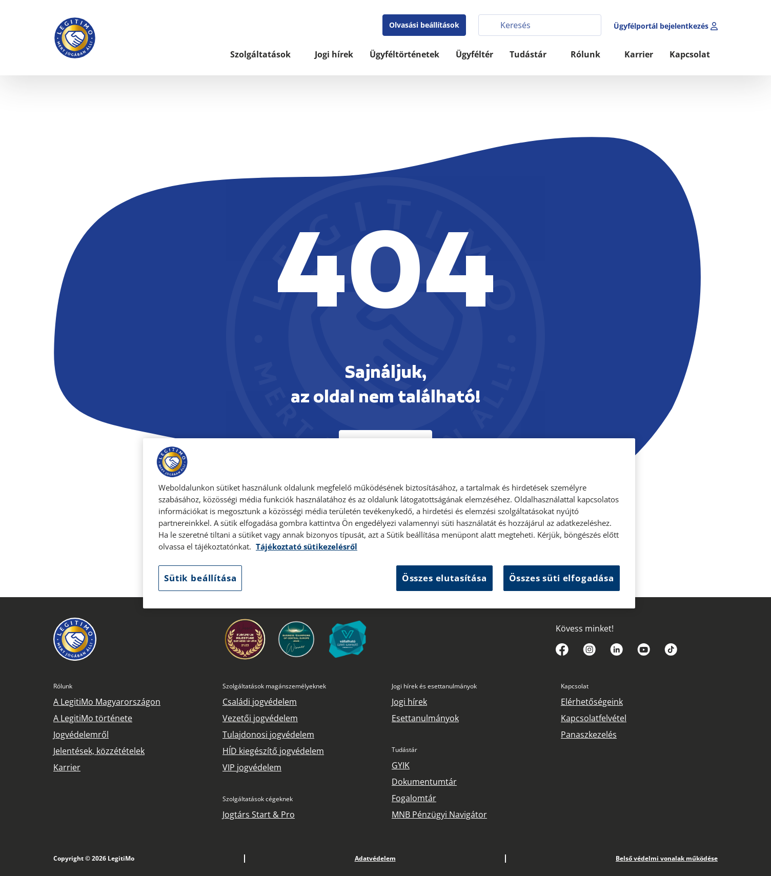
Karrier (638, 54)
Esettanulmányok (425, 718)
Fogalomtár (414, 798)
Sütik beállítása (200, 578)
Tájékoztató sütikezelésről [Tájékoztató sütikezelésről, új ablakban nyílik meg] (306, 546)
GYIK (401, 765)
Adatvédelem (375, 858)
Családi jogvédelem (259, 701)
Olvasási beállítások (424, 25)
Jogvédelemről (81, 734)
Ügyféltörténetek (404, 54)
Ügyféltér (474, 54)
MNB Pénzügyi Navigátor (439, 814)
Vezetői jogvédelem (260, 718)
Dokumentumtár (424, 781)
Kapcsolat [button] (690, 54)
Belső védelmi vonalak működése (667, 858)
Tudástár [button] (529, 54)
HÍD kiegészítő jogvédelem (273, 751)
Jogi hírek (334, 54)
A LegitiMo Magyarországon (106, 701)
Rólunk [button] (586, 54)
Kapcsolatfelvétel (593, 718)
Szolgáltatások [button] (261, 54)
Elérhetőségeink (592, 701)
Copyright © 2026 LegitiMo (93, 858)
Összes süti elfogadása (561, 578)
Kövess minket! (585, 628)
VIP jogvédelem (251, 767)
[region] (389, 523)
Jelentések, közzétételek (99, 751)
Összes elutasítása (444, 578)
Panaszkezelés (589, 734)
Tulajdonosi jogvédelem (268, 734)
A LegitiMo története (92, 718)
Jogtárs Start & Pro (258, 814)
